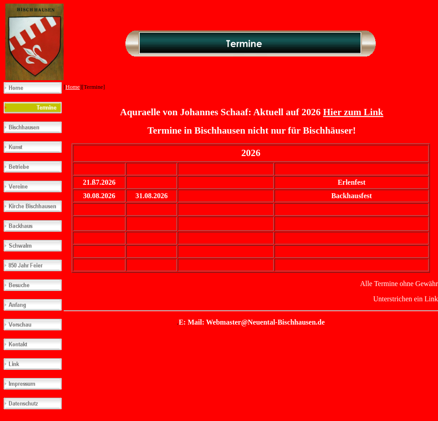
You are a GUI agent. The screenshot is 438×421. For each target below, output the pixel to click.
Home (72, 86)
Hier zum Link (353, 112)
